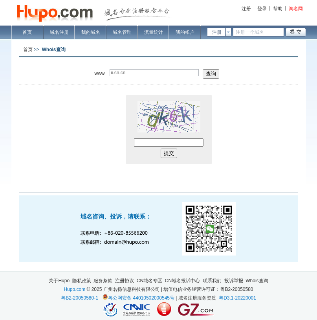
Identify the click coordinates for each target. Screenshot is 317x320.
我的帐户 (185, 32)
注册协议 (124, 280)
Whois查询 (257, 280)
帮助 (277, 8)
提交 (169, 153)
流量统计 (153, 32)
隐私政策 (81, 280)
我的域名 (90, 32)
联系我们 (212, 280)
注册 (246, 8)
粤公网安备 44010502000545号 (141, 298)
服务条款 (102, 280)
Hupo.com (74, 289)
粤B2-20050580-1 (79, 298)
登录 (262, 8)
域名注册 (59, 32)
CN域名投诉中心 (182, 280)
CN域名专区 (149, 280)
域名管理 (122, 32)
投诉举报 (233, 280)
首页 (27, 32)
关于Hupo (59, 280)
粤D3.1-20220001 (237, 298)
